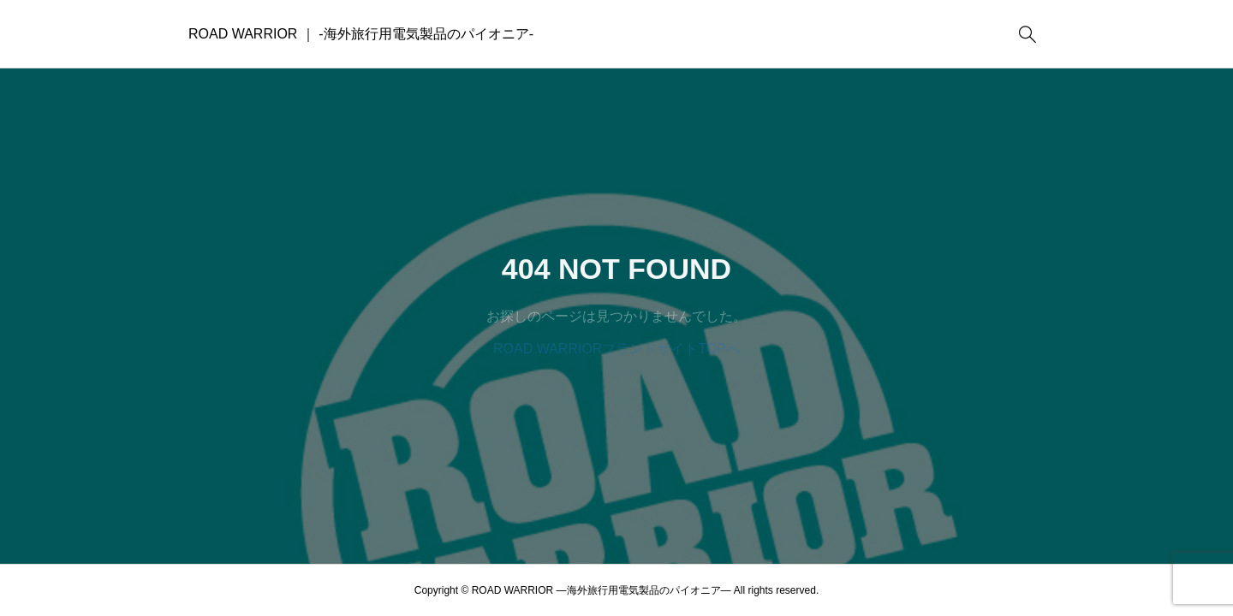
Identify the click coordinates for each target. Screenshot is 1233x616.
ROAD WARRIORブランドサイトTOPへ (616, 348)
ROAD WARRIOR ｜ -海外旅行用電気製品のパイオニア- (360, 34)
